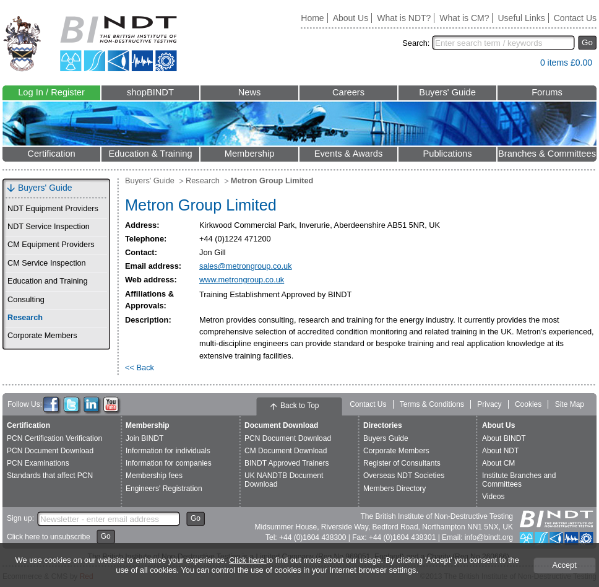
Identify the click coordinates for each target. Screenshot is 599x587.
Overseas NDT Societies (403, 475)
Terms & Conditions (432, 404)
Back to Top (299, 405)
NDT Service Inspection (48, 226)
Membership (250, 154)
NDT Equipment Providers (52, 208)
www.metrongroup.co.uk (241, 279)
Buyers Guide (385, 438)
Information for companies (169, 463)
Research (25, 317)
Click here (247, 560)
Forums (547, 92)
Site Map (569, 404)
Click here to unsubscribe (48, 537)
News (249, 92)
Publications (447, 154)
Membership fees (154, 475)
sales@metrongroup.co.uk (245, 266)
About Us (351, 18)
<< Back (139, 367)
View (524, 65)
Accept (565, 565)
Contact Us (575, 18)
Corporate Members (42, 335)
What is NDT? (404, 18)
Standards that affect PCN (50, 475)
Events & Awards (348, 154)
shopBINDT (150, 92)
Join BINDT (144, 438)
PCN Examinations (38, 463)
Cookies (528, 404)
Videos (493, 496)
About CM (498, 463)
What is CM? (464, 18)
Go (587, 42)
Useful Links (521, 18)
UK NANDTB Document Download (283, 479)
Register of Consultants (402, 463)
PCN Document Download (50, 450)
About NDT (500, 450)
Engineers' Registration (164, 488)
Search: (415, 43)
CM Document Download (285, 450)
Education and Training (47, 281)
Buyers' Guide (447, 92)
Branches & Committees (547, 154)
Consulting (26, 299)
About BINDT (504, 438)
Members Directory (394, 488)
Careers (348, 92)
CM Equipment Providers (51, 244)
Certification (51, 154)
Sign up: (20, 518)
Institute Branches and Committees (519, 479)
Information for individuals (168, 450)
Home (312, 18)
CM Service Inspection (46, 263)
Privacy (489, 404)
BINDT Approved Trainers (286, 463)
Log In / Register (51, 92)
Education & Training (150, 154)
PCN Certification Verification (54, 438)
